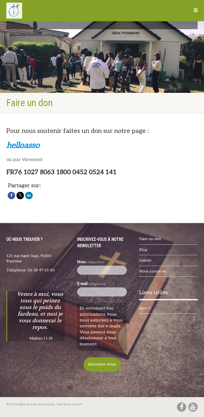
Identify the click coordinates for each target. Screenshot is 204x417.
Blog (143, 249)
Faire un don (150, 239)
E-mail (91, 283)
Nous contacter (153, 271)
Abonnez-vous (102, 364)
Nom (90, 262)
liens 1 (145, 308)
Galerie (145, 260)
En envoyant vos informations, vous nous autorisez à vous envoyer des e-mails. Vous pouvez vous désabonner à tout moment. (101, 326)
